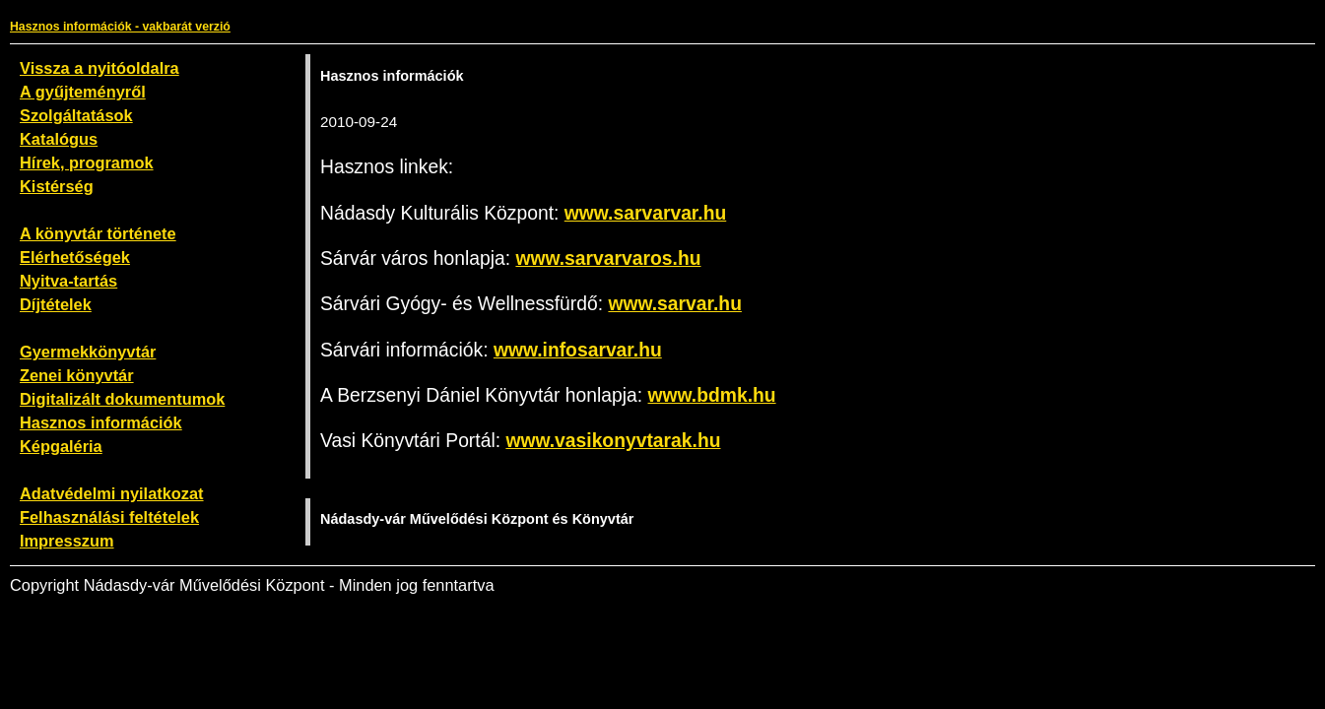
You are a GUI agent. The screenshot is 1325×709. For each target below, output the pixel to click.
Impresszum (67, 540)
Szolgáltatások (76, 115)
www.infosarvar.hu (578, 350)
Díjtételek (56, 304)
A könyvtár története (98, 233)
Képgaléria (61, 446)
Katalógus (59, 139)
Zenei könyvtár (77, 375)
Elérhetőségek (75, 257)
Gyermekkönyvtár (88, 351)
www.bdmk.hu (712, 395)
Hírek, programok (87, 162)
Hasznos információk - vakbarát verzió (120, 26)
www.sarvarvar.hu (645, 213)
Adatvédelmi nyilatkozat (112, 493)
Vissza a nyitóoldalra (99, 68)
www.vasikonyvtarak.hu (612, 440)
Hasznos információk (101, 422)
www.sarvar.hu (675, 303)
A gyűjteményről (83, 91)
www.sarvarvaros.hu (607, 258)
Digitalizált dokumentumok (122, 399)
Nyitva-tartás (68, 281)
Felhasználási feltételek (109, 517)
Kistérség (57, 186)
